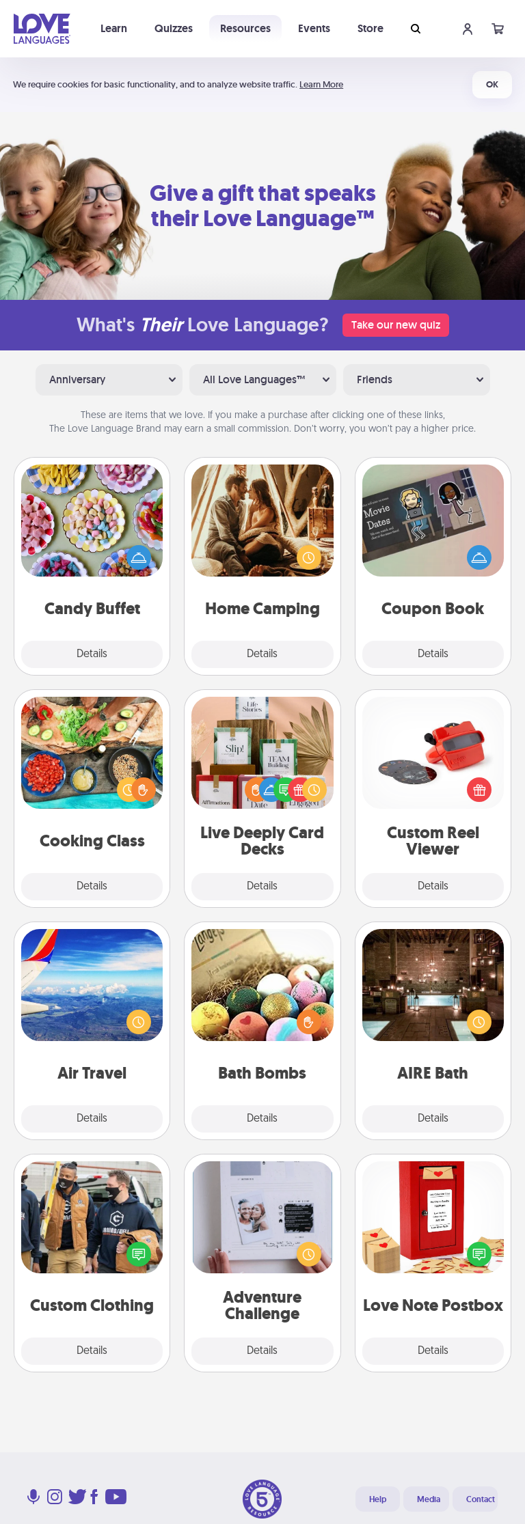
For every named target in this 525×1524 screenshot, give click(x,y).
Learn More (321, 84)
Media (428, 1499)
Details (92, 654)
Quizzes (173, 28)
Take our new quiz (395, 325)
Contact (480, 1499)
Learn (113, 28)
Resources (245, 28)
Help (377, 1499)
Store (370, 28)
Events (314, 28)
